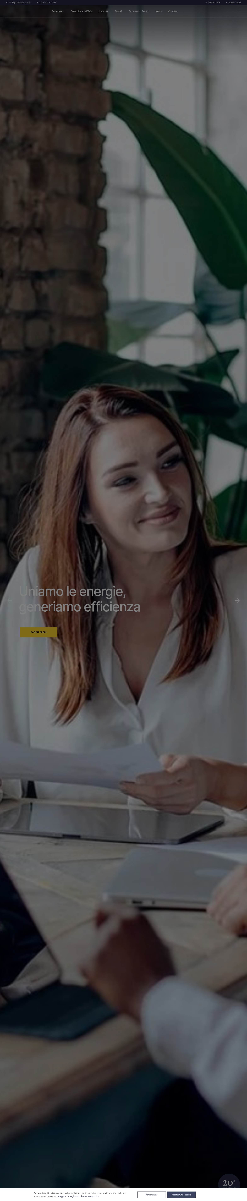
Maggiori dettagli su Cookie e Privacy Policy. (78, 1196)
